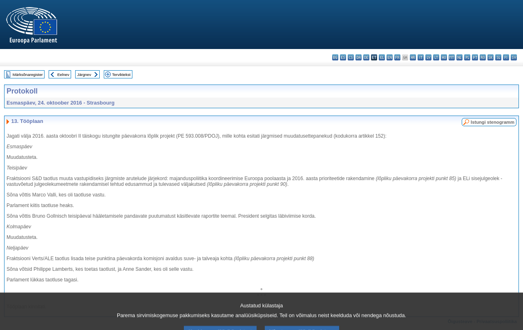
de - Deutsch (366, 57)
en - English (390, 57)
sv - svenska (514, 57)
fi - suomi (506, 57)
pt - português (475, 57)
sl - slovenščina (498, 57)
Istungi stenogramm (492, 122)
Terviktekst (121, 74)
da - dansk (358, 57)
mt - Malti (452, 57)
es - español (343, 57)
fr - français (397, 57)
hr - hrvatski (413, 57)
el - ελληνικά (382, 57)
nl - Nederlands (459, 57)
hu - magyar (444, 57)
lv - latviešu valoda (428, 57)
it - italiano (421, 57)
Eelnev (63, 74)
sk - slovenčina (490, 57)
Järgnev (84, 74)
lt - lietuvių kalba (436, 57)
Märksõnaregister (28, 74)
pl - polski (467, 57)
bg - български (335, 57)
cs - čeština (351, 57)
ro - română (483, 57)
